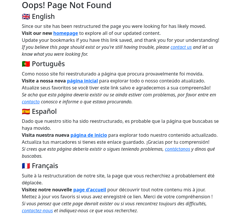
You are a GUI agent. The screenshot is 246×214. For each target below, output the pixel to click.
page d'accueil (89, 189)
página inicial (82, 81)
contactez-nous (37, 210)
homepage (65, 33)
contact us (181, 47)
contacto (31, 101)
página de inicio (89, 135)
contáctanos (177, 149)
